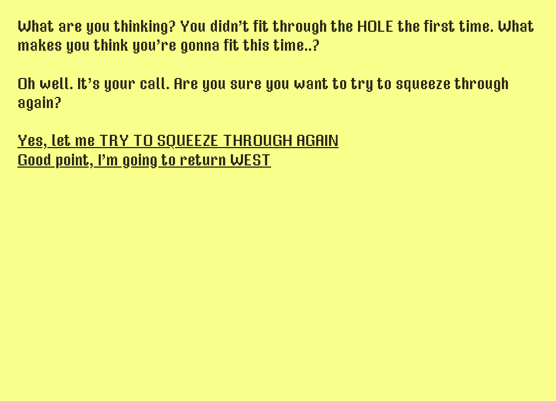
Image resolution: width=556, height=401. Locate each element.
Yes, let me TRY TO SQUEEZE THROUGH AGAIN (178, 141)
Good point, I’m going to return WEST (144, 160)
